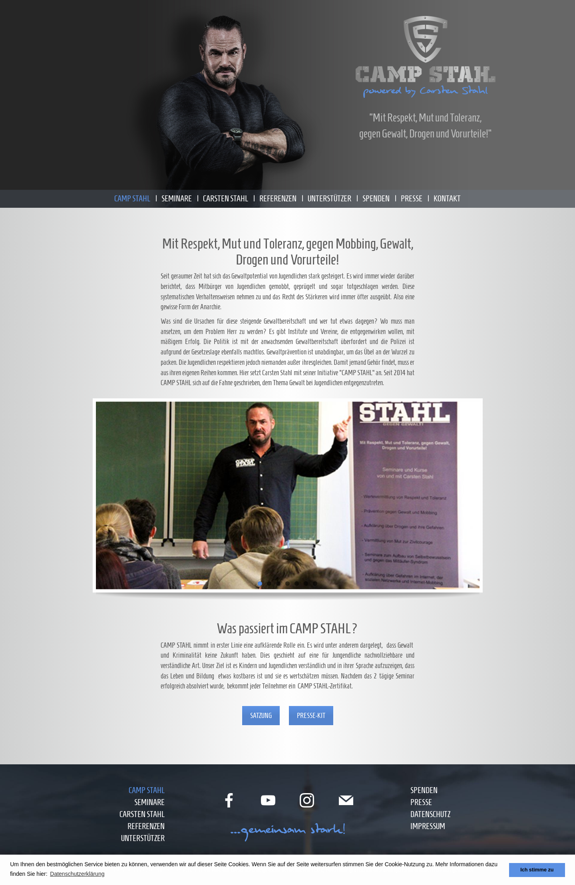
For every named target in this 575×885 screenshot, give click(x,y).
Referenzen (277, 198)
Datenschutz (430, 814)
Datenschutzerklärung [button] (77, 874)
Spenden (376, 198)
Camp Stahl (132, 198)
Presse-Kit (311, 716)
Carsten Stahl (225, 198)
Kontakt (447, 198)
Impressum (427, 826)
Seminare (176, 198)
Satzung (261, 716)
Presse (411, 198)
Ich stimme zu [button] (536, 870)
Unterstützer (329, 198)
